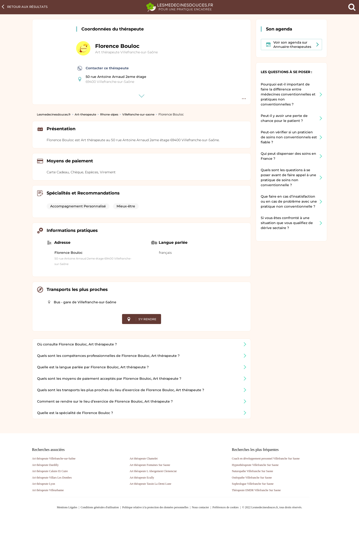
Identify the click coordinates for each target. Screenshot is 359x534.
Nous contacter (200, 507)
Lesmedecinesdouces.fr (54, 114)
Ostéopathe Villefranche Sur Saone (252, 477)
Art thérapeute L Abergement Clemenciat (153, 471)
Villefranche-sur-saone (138, 114)
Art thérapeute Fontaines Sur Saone (150, 465)
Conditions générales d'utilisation (100, 507)
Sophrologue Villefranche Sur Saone (253, 483)
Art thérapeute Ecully (142, 477)
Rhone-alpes (109, 114)
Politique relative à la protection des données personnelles (155, 507)
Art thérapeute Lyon (43, 483)
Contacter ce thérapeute (103, 68)
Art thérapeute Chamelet (144, 458)
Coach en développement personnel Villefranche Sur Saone (266, 458)
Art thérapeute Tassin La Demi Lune (150, 483)
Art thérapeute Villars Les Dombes (52, 477)
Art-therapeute (85, 114)
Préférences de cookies (225, 507)
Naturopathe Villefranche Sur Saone (252, 471)
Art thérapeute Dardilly (45, 465)
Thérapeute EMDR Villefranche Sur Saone (256, 490)
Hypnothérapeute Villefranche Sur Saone (255, 465)
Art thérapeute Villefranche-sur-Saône (126, 52)
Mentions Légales (67, 507)
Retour (27, 7)
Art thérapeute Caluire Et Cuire (50, 471)
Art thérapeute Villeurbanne (48, 490)
